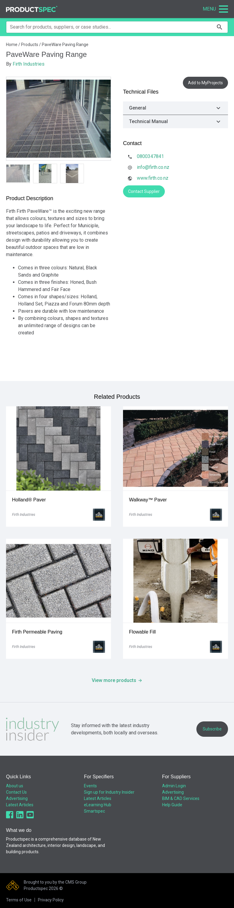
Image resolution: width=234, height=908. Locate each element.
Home (11, 44)
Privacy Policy (51, 899)
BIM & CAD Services (180, 798)
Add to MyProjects (205, 82)
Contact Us (16, 792)
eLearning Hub (97, 804)
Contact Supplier (144, 191)
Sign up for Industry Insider (109, 792)
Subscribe (212, 729)
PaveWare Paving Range (65, 44)
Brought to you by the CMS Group (55, 882)
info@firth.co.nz (153, 167)
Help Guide (172, 804)
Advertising (17, 798)
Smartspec (94, 811)
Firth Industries (29, 64)
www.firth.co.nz (152, 178)
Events (90, 785)
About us (14, 785)
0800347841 (150, 156)
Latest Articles (19, 804)
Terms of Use (19, 899)
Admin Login (174, 785)
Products (29, 44)
